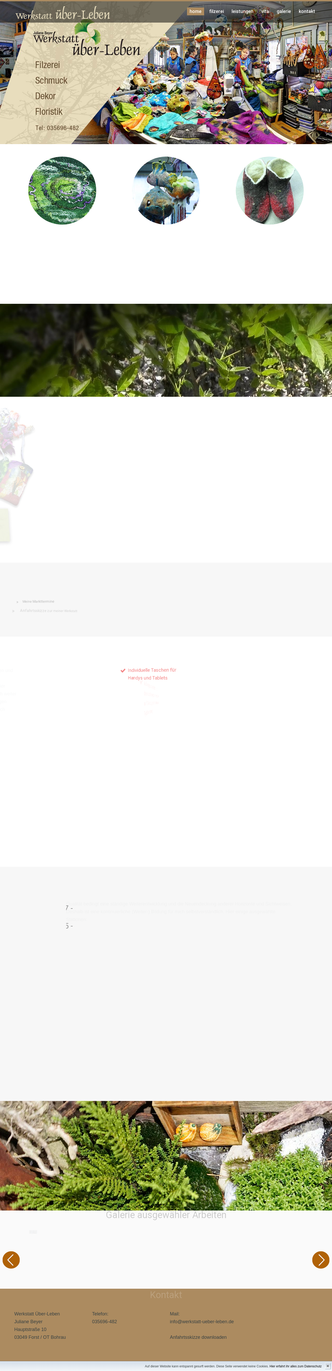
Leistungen (242, 11)
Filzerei (216, 11)
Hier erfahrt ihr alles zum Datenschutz (295, 1366)
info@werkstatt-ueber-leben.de (202, 1321)
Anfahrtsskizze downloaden (198, 1337)
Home (195, 11)
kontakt (307, 11)
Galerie (284, 11)
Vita (265, 11)
